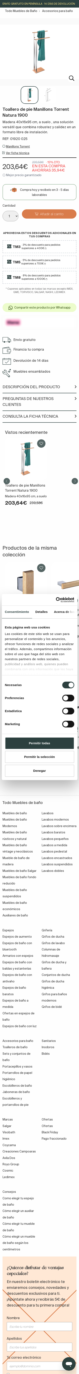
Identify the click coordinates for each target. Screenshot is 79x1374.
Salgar (7, 1126)
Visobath (9, 1132)
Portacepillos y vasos (17, 1066)
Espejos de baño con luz (20, 1026)
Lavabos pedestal (54, 851)
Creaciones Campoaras (19, 1151)
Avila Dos (9, 1158)
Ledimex (9, 1177)
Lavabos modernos (55, 819)
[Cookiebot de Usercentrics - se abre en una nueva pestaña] (56, 600)
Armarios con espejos (18, 955)
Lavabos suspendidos (57, 864)
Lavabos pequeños (55, 839)
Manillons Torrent (18, 146)
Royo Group (11, 1164)
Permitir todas (39, 743)
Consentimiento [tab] (17, 612)
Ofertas (47, 1126)
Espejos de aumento (17, 936)
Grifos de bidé (52, 1006)
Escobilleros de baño (17, 1085)
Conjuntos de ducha (56, 975)
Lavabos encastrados (57, 858)
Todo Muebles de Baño (21, 11)
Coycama (9, 1145)
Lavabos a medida (54, 845)
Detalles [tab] (41, 612)
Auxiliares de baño (15, 915)
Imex (6, 1138)
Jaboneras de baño (16, 1092)
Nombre (13, 1318)
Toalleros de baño (15, 1047)
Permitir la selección (39, 757)
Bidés (46, 1053)
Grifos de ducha (53, 936)
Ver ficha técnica (17, 153)
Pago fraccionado (54, 1138)
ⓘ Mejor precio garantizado (22, 175)
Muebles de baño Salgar (19, 870)
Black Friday (50, 1132)
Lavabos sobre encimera (59, 826)
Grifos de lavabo (53, 943)
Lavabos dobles (53, 870)
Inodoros (48, 1047)
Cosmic (8, 1170)
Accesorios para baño (57, 11)
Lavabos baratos (53, 832)
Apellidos (14, 1338)
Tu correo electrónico (24, 1357)
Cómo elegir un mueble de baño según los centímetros (19, 1243)
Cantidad (9, 205)
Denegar (39, 770)
